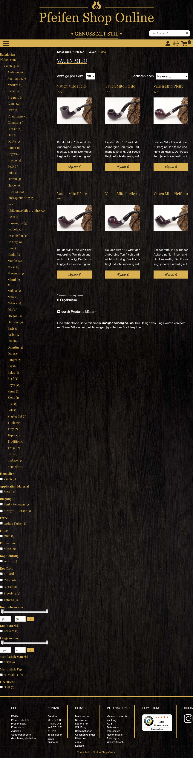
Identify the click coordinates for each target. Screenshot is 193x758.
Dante (13, 141)
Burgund (15, 97)
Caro (12, 110)
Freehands (17, 727)
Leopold (15, 229)
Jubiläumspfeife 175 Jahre (26, 210)
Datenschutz (114, 727)
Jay (11, 204)
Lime (12, 248)
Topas (13, 435)
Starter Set (16, 416)
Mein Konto (82, 716)
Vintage (14, 460)
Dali (12, 135)
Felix (12, 166)
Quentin (15, 347)
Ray (11, 366)
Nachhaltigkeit (115, 734)
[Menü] (170, 716)
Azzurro (14, 85)
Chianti (15, 122)
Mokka (14, 291)
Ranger (14, 360)
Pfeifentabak (18, 723)
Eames (13, 148)
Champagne (17, 116)
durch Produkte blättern (78, 311)
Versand (80, 296)
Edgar (13, 154)
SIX (12, 404)
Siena (13, 397)
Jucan (13, 217)
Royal (13, 385)
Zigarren (16, 730)
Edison (14, 160)
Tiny (12, 429)
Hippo (13, 185)
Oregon (14, 316)
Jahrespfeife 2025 (20, 198)
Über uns (80, 738)
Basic (13, 91)
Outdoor (15, 322)
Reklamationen (83, 730)
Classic (14, 129)
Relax (13, 372)
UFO (12, 454)
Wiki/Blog (80, 727)
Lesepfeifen (17, 236)
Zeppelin (15, 467)
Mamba (14, 261)
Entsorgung (113, 738)
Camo (13, 104)
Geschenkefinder (85, 734)
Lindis (13, 254)
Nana (12, 297)
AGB (109, 723)
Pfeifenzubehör (20, 720)
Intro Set (15, 192)
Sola (12, 410)
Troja (13, 448)
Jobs (78, 741)
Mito (10, 285)
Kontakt (79, 745)
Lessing (14, 242)
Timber (14, 423)
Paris (12, 328)
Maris (13, 267)
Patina (13, 335)
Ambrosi (15, 72)
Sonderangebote (21, 734)
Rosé (12, 378)
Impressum (113, 730)
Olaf (12, 309)
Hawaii (14, 179)
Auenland (16, 78)
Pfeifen (15, 716)
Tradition (15, 441)
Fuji (12, 173)
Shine (13, 391)
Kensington (17, 223)
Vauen (11, 66)
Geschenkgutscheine (23, 738)
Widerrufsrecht (115, 741)
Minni (13, 280)
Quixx (13, 353)
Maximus (15, 273)
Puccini (14, 341)
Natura (14, 303)
